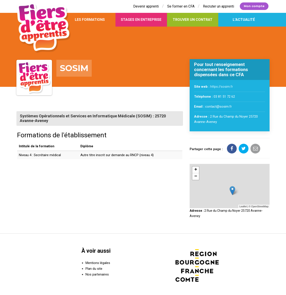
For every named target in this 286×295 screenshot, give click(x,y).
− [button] (195, 176)
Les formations (90, 19)
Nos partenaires (97, 274)
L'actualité (244, 19)
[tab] (99, 118)
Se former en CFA (181, 6)
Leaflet (243, 206)
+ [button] (195, 170)
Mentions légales (97, 263)
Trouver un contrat (193, 19)
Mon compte (254, 6)
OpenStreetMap (259, 206)
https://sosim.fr (221, 87)
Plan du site (93, 269)
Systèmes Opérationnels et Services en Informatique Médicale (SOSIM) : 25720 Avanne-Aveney (93, 118)
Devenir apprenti (146, 6)
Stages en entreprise (141, 19)
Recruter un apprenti (218, 6)
